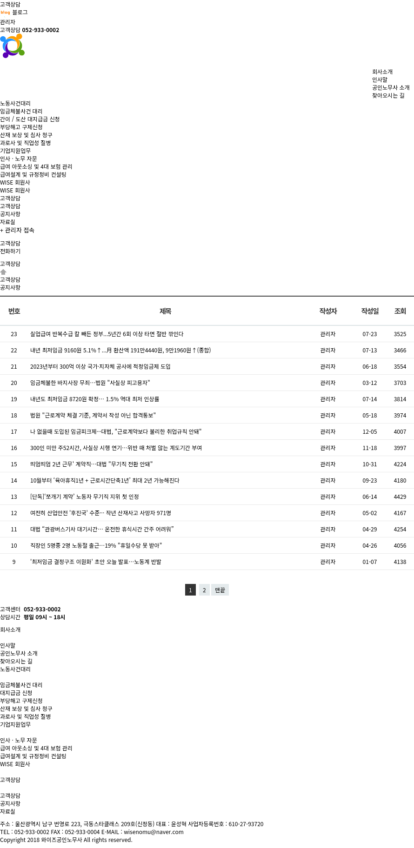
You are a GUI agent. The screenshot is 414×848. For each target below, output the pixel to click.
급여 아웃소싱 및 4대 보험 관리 (36, 166)
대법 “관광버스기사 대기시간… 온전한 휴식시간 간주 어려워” (102, 529)
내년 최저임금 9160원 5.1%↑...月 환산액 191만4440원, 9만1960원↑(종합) (120, 350)
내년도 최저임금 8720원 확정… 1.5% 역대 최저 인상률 (95, 399)
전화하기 (10, 251)
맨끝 (220, 590)
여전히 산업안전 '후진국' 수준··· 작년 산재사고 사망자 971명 (100, 513)
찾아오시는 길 (388, 95)
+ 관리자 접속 (17, 229)
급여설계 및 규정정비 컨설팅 (33, 174)
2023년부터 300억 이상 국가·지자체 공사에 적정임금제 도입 (100, 366)
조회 (400, 311)
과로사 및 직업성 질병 (25, 142)
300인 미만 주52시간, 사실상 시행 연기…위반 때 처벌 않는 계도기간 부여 (116, 447)
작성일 (370, 311)
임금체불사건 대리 (21, 111)
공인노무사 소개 (391, 87)
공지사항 (10, 214)
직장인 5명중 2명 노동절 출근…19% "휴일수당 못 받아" (96, 545)
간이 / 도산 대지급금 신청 (30, 119)
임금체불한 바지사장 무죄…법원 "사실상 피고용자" (90, 382)
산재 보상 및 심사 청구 (26, 135)
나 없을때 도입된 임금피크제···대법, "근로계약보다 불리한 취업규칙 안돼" (115, 431)
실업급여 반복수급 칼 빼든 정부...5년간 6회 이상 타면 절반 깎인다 (107, 334)
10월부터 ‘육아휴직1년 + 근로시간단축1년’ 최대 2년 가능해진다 (105, 480)
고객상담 (10, 206)
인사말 (379, 79)
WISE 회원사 (15, 190)
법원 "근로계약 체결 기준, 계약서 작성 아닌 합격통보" (93, 415)
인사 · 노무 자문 (18, 158)
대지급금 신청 (16, 692)
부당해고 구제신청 (21, 127)
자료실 (7, 221)
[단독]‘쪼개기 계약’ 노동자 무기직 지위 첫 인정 (84, 496)
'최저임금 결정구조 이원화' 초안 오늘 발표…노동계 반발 (95, 561)
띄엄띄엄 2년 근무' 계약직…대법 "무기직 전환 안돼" (91, 464)
